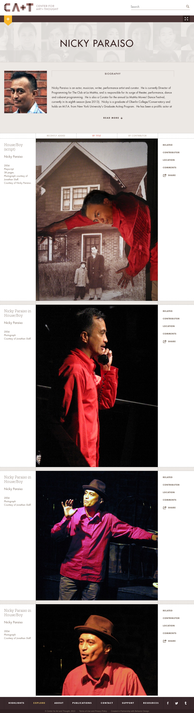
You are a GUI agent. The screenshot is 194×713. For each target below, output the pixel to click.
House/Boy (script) (13, 147)
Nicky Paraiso (13, 156)
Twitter (176, 703)
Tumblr (185, 703)
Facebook (167, 703)
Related (168, 145)
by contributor (138, 136)
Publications (82, 703)
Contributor (171, 153)
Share (172, 175)
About (59, 703)
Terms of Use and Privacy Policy (93, 711)
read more (111, 118)
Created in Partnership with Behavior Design (130, 711)
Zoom (186, 18)
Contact (107, 703)
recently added (56, 136)
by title (97, 136)
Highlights (16, 703)
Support (128, 703)
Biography (113, 74)
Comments (169, 168)
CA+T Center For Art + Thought (31, 7)
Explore (39, 703)
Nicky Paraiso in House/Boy (17, 313)
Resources (151, 703)
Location (169, 160)
